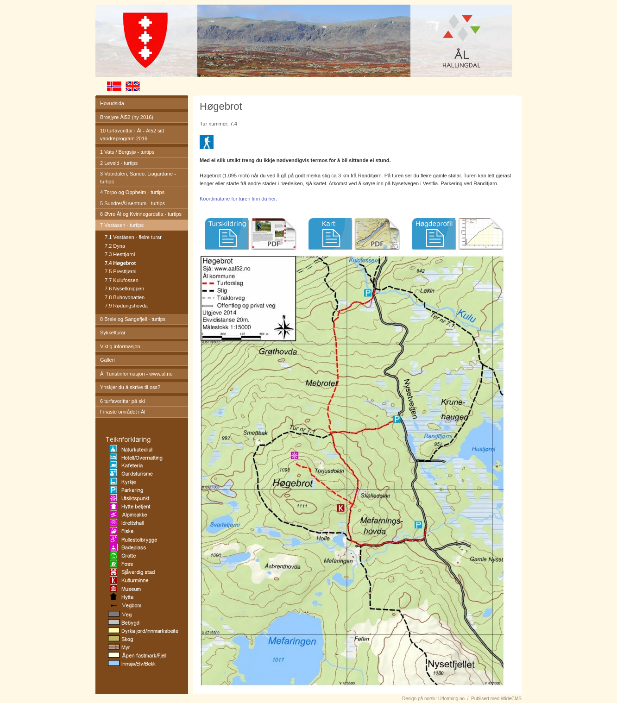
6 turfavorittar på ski (122, 401)
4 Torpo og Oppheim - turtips (132, 192)
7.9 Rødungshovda (126, 305)
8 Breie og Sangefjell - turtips (132, 319)
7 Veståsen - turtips (122, 225)
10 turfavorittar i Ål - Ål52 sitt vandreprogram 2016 (132, 134)
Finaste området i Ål (122, 411)
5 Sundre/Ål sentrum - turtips (132, 203)
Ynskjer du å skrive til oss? (130, 387)
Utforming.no (451, 698)
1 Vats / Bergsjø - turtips (127, 152)
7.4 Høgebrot (120, 263)
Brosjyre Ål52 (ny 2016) (126, 117)
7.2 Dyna (115, 246)
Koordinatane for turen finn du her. (238, 198)
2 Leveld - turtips (119, 163)
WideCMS (511, 698)
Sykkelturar (113, 332)
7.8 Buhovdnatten (125, 297)
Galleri (107, 360)
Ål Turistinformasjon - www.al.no (136, 374)
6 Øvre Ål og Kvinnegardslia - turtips (141, 214)
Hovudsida (112, 103)
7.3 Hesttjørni (120, 254)
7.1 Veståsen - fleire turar (133, 237)
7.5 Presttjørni (120, 271)
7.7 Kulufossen (122, 280)
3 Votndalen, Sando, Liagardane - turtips (138, 177)
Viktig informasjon (120, 346)
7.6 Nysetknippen (124, 288)
